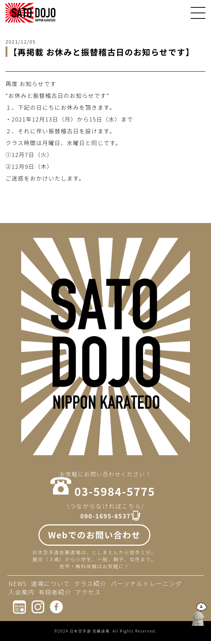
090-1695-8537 (105, 516)
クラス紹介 (90, 583)
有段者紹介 (55, 591)
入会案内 (21, 591)
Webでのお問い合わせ (94, 534)
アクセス (88, 591)
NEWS (17, 583)
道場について (50, 583)
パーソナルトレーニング (146, 583)
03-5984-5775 (114, 491)
